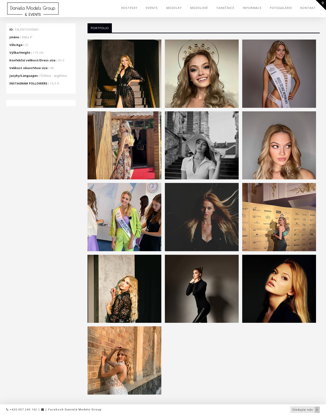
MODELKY (174, 8)
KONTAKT (308, 8)
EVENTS (152, 8)
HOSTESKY (129, 8)
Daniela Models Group (83, 409)
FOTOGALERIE (281, 8)
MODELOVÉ (199, 8)
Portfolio (100, 28)
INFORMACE (252, 8)
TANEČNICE (225, 8)
